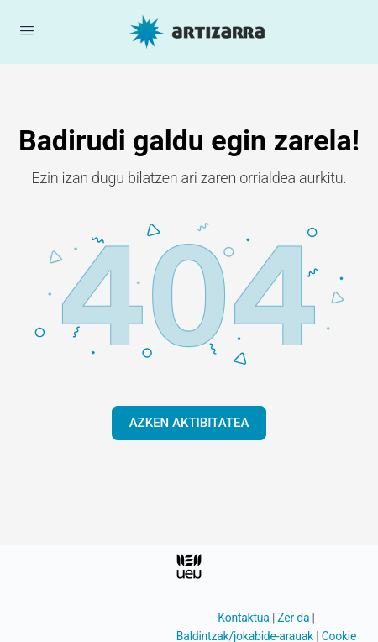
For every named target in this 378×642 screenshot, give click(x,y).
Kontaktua (243, 617)
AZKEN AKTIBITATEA (189, 422)
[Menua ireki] (27, 30)
